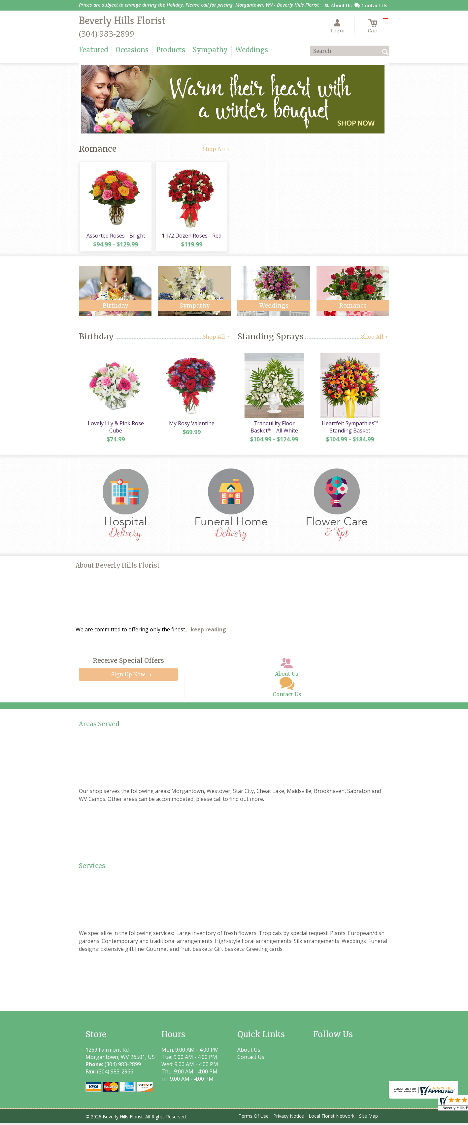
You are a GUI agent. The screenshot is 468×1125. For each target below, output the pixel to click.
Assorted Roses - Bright (115, 236)
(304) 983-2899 (106, 33)
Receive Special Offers (128, 663)
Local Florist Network (331, 1118)
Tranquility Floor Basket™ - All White (273, 429)
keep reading (208, 631)
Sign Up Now (128, 676)
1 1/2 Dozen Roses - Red (191, 236)
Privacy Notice (288, 1118)
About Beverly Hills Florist (118, 568)
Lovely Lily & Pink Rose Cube (115, 429)
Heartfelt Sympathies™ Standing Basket (349, 429)
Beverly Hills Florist (122, 20)
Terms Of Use (254, 1118)
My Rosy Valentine (191, 425)
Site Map (368, 1118)
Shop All (217, 149)
